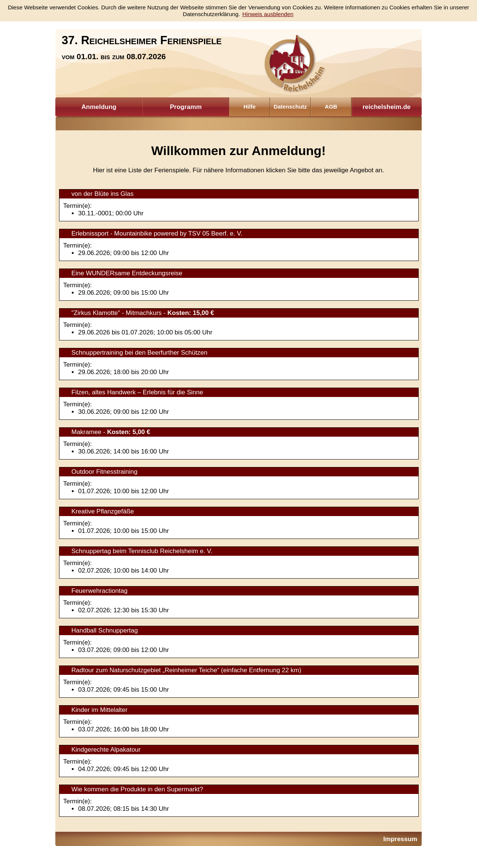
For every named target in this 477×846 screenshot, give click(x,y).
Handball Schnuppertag (104, 630)
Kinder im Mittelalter (99, 709)
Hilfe (249, 106)
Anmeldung (99, 106)
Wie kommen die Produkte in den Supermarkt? (137, 789)
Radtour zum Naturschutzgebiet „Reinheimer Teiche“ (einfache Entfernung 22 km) (186, 670)
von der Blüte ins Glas (102, 193)
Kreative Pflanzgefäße (102, 511)
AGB (331, 106)
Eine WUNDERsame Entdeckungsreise (126, 273)
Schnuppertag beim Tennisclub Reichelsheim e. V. (141, 551)
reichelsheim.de (387, 106)
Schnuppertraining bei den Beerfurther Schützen (139, 352)
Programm (185, 106)
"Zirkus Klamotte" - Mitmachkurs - (142, 312)
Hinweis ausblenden (267, 14)
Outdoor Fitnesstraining (104, 471)
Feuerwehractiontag (99, 590)
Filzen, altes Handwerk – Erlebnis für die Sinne (137, 392)
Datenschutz (290, 106)
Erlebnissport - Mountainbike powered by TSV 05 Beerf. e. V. (156, 233)
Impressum (400, 839)
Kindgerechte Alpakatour (106, 749)
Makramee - (110, 432)
